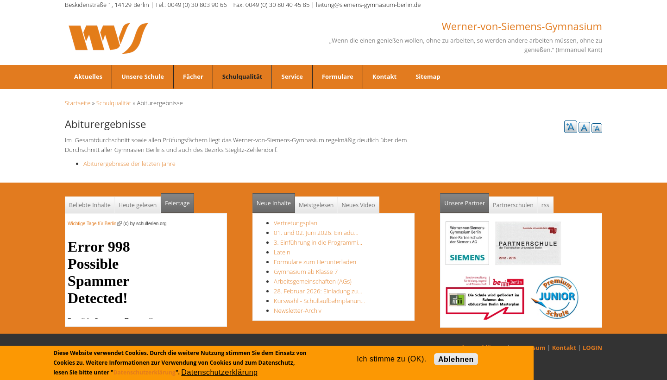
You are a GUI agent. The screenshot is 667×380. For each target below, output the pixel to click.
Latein (282, 252)
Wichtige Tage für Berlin (95, 223)
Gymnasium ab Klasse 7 (306, 271)
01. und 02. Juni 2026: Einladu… (316, 232)
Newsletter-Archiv (297, 310)
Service (291, 76)
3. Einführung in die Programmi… (318, 242)
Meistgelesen (316, 205)
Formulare (337, 76)
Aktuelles (88, 76)
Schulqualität (242, 76)
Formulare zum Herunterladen (315, 262)
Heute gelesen (138, 205)
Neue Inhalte (274, 203)
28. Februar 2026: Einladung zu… (318, 291)
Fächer (193, 76)
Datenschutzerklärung (144, 372)
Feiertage (177, 203)
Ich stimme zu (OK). (391, 359)
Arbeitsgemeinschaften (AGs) (313, 281)
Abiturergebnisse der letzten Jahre (129, 163)
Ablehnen (456, 359)
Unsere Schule (142, 76)
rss (545, 205)
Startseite (77, 103)
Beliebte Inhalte (90, 205)
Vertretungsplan (295, 223)
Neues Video (358, 205)
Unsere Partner (466, 200)
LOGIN (592, 347)
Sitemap (427, 76)
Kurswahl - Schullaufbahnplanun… (319, 301)
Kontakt (384, 76)
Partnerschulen (513, 205)
